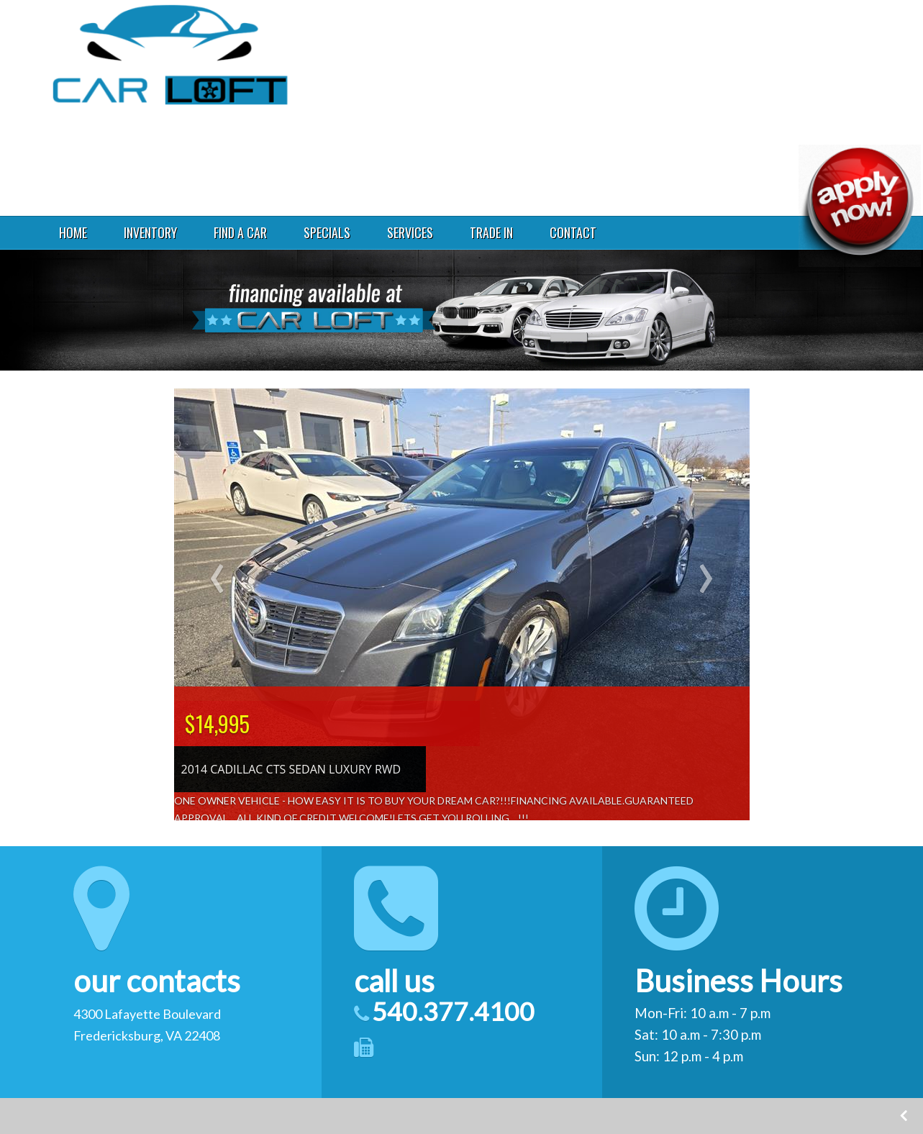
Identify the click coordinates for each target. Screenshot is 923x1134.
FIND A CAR (240, 232)
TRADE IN (491, 232)
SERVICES (410, 232)
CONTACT (573, 232)
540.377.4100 (719, 75)
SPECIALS (327, 232)
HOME (73, 232)
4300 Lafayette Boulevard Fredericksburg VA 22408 (738, 36)
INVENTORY (150, 232)
